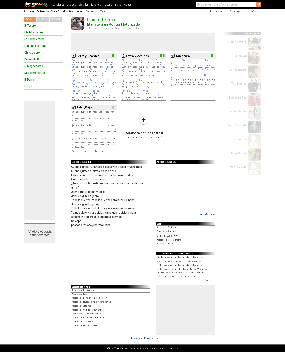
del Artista (43, 19)
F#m (73, 60)
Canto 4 (242, 139)
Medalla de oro (33, 32)
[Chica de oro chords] (134, 338)
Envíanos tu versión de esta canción (143, 126)
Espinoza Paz (238, 97)
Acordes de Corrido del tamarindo (88, 310)
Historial (56, 19)
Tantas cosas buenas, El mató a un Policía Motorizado (182, 269)
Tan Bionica (239, 83)
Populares (30, 19)
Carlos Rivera (238, 69)
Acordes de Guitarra (34, 11)
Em (90, 95)
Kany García (239, 153)
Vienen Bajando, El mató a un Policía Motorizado (179, 261)
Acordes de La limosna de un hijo (88, 317)
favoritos (96, 4)
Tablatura (183, 56)
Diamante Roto (33, 59)
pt (166, 348)
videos (127, 4)
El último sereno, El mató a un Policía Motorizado (179, 265)
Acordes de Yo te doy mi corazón (87, 313)
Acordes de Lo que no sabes (85, 325)
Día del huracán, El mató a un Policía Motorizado (179, 257)
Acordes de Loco (79, 294)
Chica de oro (32, 52)
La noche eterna (34, 39)
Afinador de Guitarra (166, 231)
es (157, 348)
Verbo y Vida (238, 167)
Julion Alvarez (237, 42)
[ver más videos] (207, 214)
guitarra (108, 4)
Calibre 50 (240, 56)
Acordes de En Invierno (83, 290)
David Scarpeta (237, 125)
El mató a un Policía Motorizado (67, 11)
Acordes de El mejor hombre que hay (89, 298)
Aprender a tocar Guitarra (169, 240)
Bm (91, 60)
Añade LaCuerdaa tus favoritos (40, 233)
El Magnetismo (33, 66)
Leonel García (237, 111)
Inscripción (216, 11)
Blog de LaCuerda (169, 236)
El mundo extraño (35, 45)
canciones (58, 4)
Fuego (28, 86)
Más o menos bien (35, 72)
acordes (71, 4)
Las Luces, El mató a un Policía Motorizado (177, 276)
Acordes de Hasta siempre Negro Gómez (91, 302)
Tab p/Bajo (84, 107)
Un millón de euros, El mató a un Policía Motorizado (181, 272)
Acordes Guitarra (165, 243)
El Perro (29, 79)
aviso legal (135, 348)
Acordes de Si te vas (81, 306)
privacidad (148, 348)
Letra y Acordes (88, 56)
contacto (173, 348)
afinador (83, 4)
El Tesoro (30, 25)
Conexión (235, 11)
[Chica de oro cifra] (153, 338)
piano (118, 4)
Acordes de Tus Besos (82, 321)
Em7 (111, 64)
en (161, 348)
